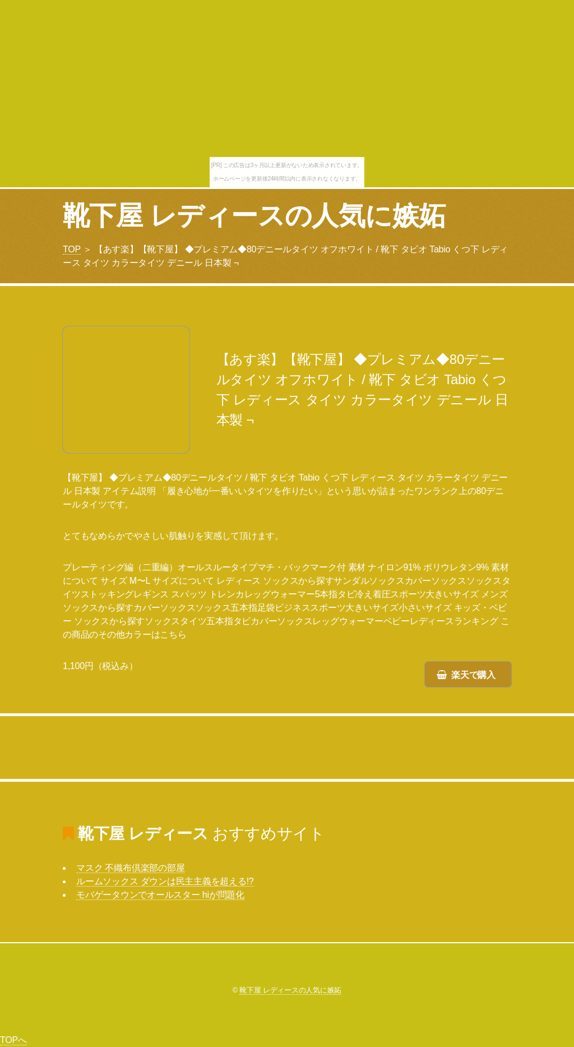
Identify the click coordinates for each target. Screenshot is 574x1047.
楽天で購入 (473, 675)
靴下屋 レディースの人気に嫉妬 (254, 215)
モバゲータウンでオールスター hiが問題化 (160, 895)
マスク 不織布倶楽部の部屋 (130, 868)
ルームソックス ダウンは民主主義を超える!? (165, 881)
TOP (72, 249)
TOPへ (13, 1040)
